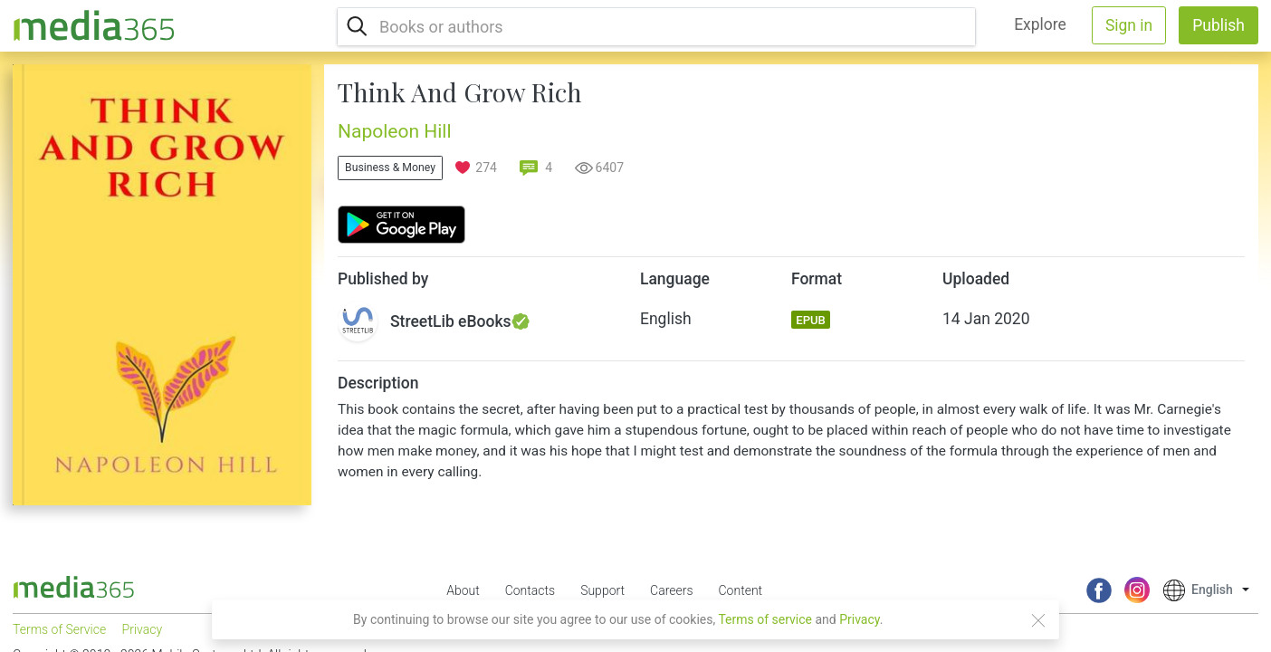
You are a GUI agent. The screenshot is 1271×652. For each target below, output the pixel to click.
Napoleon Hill (395, 131)
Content (741, 590)
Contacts (530, 590)
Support (602, 590)
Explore (1040, 24)
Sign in (1128, 25)
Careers (671, 590)
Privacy (859, 619)
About (463, 590)
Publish (1218, 25)
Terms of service (765, 619)
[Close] (1038, 620)
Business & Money (390, 167)
